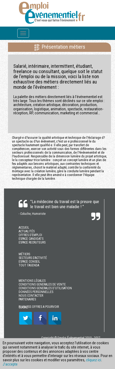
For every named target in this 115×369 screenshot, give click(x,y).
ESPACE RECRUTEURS (32, 242)
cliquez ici (93, 360)
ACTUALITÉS (27, 231)
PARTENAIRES (27, 299)
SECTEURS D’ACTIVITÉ (33, 258)
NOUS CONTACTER (31, 295)
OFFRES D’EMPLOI (30, 235)
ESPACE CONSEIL (29, 261)
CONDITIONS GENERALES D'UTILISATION (45, 288)
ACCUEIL (24, 227)
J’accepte (10, 364)
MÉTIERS (24, 254)
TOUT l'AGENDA (29, 265)
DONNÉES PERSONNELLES (36, 292)
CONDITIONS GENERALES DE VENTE (42, 284)
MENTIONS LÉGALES (32, 281)
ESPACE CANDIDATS (31, 239)
